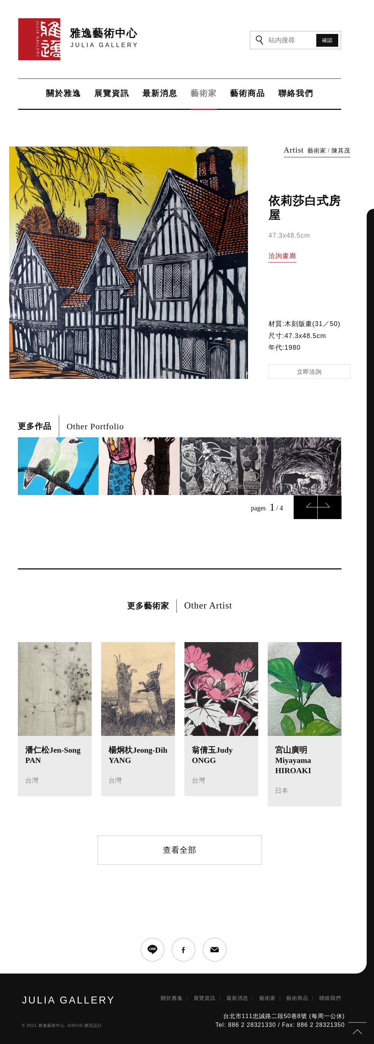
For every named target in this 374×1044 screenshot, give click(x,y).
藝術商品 (247, 94)
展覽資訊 (111, 94)
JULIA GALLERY (68, 1000)
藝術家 (204, 94)
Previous (305, 507)
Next (329, 507)
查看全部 (179, 850)
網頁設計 (93, 1025)
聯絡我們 (295, 94)
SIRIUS (75, 1025)
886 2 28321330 (252, 1024)
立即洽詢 (309, 372)
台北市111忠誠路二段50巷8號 (265, 1016)
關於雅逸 (63, 94)
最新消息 (160, 94)
